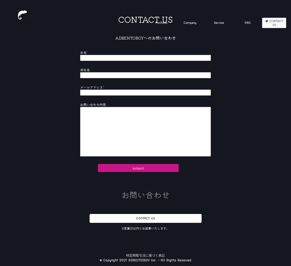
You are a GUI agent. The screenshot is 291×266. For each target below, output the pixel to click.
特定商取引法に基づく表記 (145, 255)
